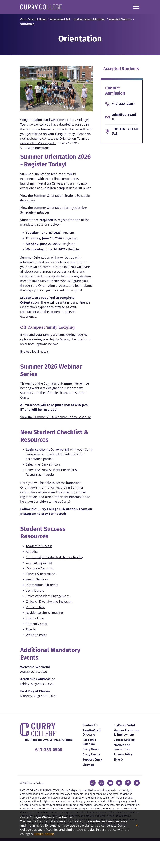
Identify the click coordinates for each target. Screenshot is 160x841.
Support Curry (92, 759)
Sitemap (88, 765)
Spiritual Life (35, 618)
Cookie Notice (44, 834)
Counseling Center (39, 563)
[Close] (137, 825)
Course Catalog (124, 740)
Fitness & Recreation (41, 574)
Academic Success (39, 546)
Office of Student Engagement (47, 596)
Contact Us (90, 725)
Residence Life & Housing (44, 613)
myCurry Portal (124, 725)
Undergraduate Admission (89, 19)
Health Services (37, 579)
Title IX (30, 629)
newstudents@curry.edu (38, 143)
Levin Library (35, 590)
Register (69, 232)
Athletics (32, 551)
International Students (42, 585)
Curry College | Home (33, 19)
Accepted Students (120, 19)
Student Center (36, 624)
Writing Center (36, 635)
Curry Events (91, 754)
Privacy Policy (123, 754)
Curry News (91, 749)
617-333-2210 (123, 104)
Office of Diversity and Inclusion (49, 601)
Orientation (27, 23)
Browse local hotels (34, 351)
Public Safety (35, 607)
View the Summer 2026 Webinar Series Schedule (55, 417)
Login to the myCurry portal (47, 449)
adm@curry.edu (124, 117)
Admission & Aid (60, 19)
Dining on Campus (39, 568)
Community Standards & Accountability (54, 557)
